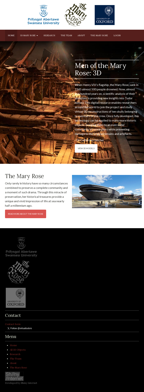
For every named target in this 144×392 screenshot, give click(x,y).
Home (11, 35)
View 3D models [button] (86, 148)
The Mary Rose (99, 35)
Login (117, 35)
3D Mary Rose (29, 35)
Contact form (12, 324)
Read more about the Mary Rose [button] (25, 214)
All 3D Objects (18, 349)
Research (49, 35)
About (81, 35)
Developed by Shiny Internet (21, 383)
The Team (66, 35)
